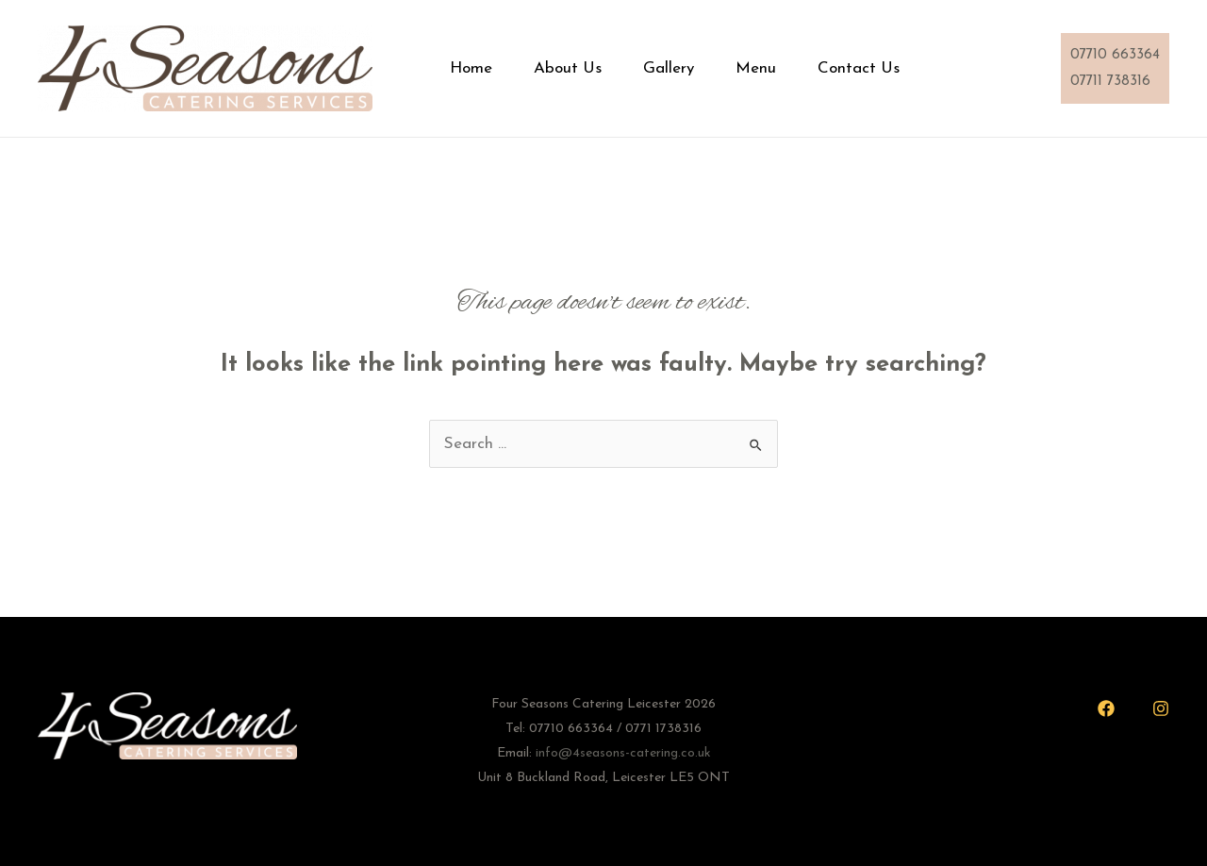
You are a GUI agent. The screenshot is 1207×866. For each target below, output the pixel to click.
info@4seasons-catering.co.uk (623, 753)
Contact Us (898, 68)
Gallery (693, 68)
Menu (788, 68)
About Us (585, 68)
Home (480, 68)
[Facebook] (1106, 708)
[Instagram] (1160, 708)
